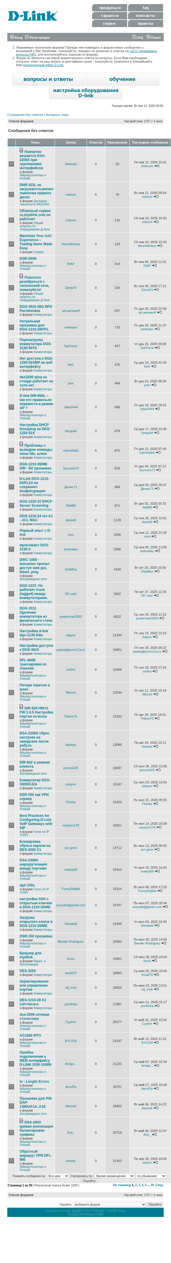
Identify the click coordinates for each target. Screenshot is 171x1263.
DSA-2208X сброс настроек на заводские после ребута (34, 739)
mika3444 (71, 407)
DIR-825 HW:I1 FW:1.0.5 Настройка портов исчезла (36, 712)
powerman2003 (71, 616)
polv (71, 383)
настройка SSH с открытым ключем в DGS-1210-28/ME (36, 903)
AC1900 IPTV (30, 1036)
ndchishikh (70, 450)
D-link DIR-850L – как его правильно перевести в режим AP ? (36, 402)
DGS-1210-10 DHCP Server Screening (36, 503)
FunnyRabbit (71, 889)
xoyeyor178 (71, 825)
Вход (16, 37)
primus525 (70, 768)
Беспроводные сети (33, 579)
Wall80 (71, 505)
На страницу (122, 1185)
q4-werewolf (71, 310)
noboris (70, 194)
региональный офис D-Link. (43, 65)
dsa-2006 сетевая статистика (34, 1017)
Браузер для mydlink (31, 955)
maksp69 (70, 869)
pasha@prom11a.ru (71, 649)
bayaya (71, 744)
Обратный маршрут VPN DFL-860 (36, 1155)
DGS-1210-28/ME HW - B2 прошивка (35, 466)
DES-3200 (28, 971)
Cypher (71, 1022)
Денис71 (71, 487)
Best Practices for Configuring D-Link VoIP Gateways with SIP (36, 822)
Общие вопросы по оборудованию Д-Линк (35, 226)
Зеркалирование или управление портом (34, 985)
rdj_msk (71, 987)
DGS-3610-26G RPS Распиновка (36, 309)
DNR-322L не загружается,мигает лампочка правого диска (36, 191)
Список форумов (21, 121)
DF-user (71, 594)
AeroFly (70, 1087)
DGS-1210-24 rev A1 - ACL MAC (36, 518)
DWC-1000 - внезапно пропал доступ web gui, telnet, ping (34, 566)
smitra (70, 669)
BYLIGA (71, 1041)
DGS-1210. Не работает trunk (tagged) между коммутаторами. (34, 592)
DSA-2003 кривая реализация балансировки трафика (36, 1128)
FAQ (137, 37)
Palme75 (71, 716)
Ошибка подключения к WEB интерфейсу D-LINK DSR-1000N (35, 1058)
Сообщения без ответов (25, 114)
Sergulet (71, 431)
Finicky (71, 802)
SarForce (70, 346)
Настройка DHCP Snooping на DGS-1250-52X (35, 429)
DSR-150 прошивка (36, 936)
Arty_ (71, 1132)
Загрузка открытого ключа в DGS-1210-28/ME (36, 922)
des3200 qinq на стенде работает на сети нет (36, 381)
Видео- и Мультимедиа (33, 963)
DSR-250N (28, 259)
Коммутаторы (43, 314)
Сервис (39, 252)
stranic (70, 1161)
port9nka (71, 1004)
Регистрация (37, 37)
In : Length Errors (34, 1082)
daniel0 (71, 520)
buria (70, 958)
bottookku (71, 549)
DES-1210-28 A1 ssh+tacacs (33, 1002)
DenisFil (71, 287)
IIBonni (71, 692)
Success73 (71, 468)
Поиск (154, 37)
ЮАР (71, 264)
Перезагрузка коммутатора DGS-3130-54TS (36, 344)
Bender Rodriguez (71, 941)
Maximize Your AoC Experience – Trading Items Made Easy (36, 242)
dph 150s (27, 885)
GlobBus (71, 569)
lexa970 (71, 973)
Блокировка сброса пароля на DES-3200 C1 (35, 846)
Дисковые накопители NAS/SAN (34, 202)
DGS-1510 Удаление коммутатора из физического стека (36, 614)
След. (160, 1185)
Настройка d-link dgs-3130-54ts (34, 633)
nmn (71, 534)
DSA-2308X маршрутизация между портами (33, 864)
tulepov (71, 784)
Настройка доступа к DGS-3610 (36, 648)
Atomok (70, 1106)
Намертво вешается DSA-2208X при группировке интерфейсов (33, 160)
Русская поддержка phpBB (85, 1214)
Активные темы (57, 114)
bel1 (71, 364)
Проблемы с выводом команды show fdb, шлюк (36, 450)
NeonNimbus (70, 244)
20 (152, 1185)
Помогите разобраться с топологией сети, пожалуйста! (34, 283)
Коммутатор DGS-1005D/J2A (35, 782)
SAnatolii (71, 923)
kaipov (70, 635)
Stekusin (71, 164)
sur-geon (71, 847)
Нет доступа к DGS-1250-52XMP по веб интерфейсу (36, 362)
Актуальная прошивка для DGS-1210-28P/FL (34, 325)
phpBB (76, 1210)
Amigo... (71, 1064)
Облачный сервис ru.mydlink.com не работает (35, 215)
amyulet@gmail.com (70, 905)
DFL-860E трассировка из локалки (33, 664)
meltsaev (70, 327)
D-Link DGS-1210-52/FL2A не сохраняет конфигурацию (34, 485)
